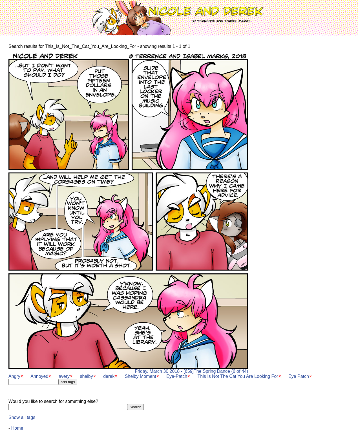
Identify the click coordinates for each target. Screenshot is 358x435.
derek (108, 376)
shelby (86, 376)
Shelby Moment (140, 376)
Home (17, 428)
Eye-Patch (176, 376)
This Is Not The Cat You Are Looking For (238, 376)
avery (64, 376)
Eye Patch (298, 376)
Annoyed (39, 376)
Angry (14, 376)
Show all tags (21, 417)
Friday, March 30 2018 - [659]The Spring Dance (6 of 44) (128, 369)
